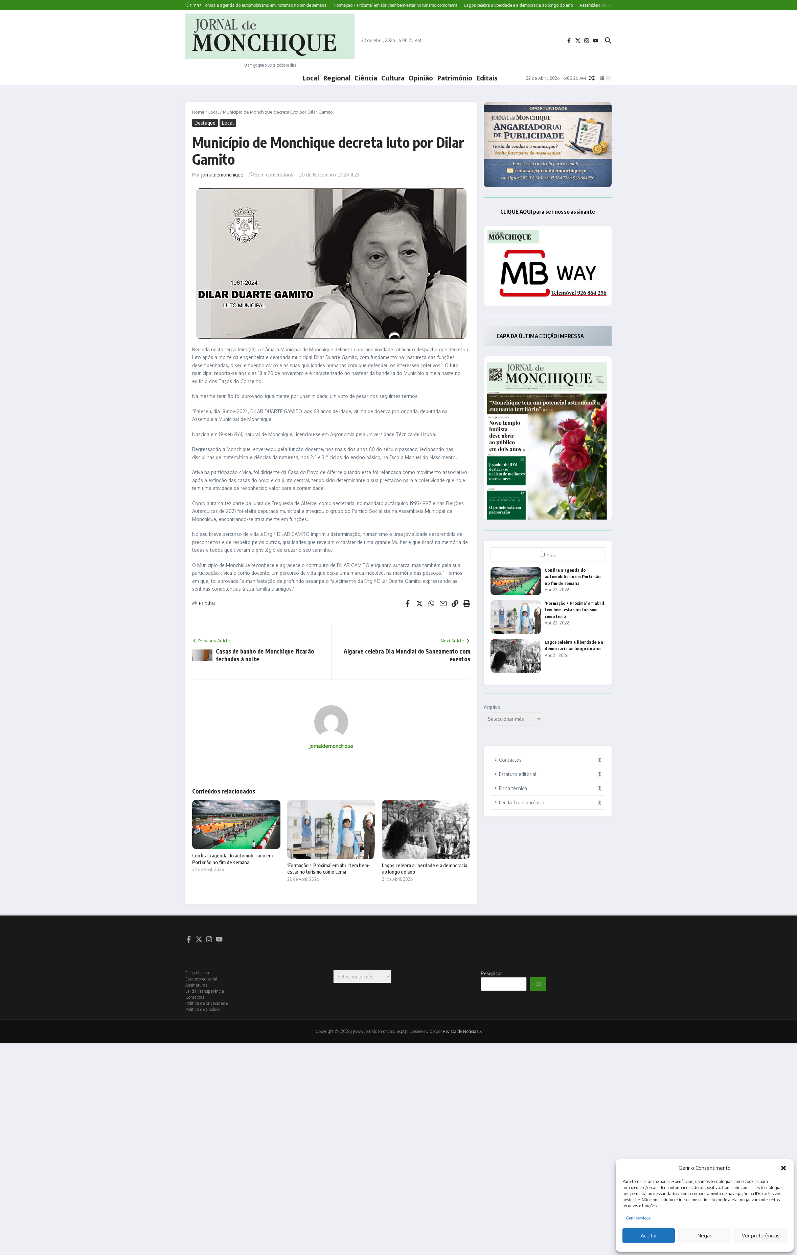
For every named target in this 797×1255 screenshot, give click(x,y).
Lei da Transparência (204, 991)
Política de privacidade (206, 1003)
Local (310, 78)
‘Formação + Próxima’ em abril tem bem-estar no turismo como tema (328, 868)
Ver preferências (760, 1235)
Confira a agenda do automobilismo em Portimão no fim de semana (232, 858)
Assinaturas (196, 985)
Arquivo (492, 707)
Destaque (205, 123)
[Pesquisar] (538, 984)
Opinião (421, 78)
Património (454, 78)
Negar (704, 1235)
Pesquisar (491, 973)
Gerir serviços (638, 1218)
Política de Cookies (202, 1009)
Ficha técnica (197, 972)
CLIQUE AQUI (516, 211)
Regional (336, 78)
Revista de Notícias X (462, 1031)
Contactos (194, 997)
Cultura (393, 78)
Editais (487, 78)
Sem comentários (274, 174)
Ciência (366, 78)
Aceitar (649, 1235)
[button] (783, 1168)
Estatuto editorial (201, 978)
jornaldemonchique (222, 174)
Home (198, 112)
